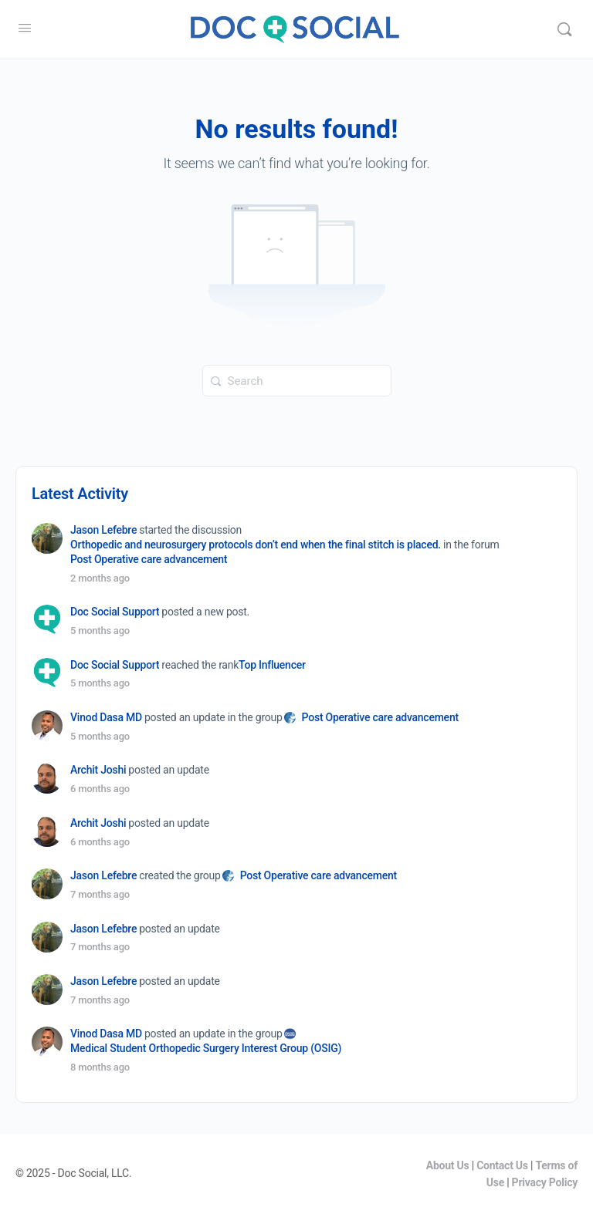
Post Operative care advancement (148, 559)
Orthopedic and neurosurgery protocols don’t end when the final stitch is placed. (255, 544)
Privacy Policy (545, 1182)
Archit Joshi (98, 770)
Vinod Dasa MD (106, 717)
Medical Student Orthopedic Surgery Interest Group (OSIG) (205, 1048)
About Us (447, 1165)
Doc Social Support (114, 611)
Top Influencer (272, 665)
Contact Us (502, 1165)
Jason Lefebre (103, 530)
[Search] (564, 29)
